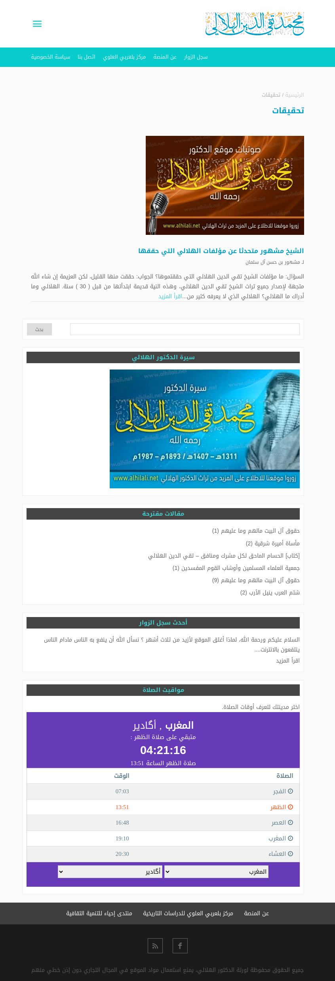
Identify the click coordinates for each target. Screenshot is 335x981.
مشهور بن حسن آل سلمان (273, 262)
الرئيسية (294, 95)
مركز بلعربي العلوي (124, 57)
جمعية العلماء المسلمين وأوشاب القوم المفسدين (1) (236, 568)
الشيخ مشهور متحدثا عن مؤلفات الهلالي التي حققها (221, 251)
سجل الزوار (195, 57)
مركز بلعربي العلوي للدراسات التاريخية (188, 913)
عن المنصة (165, 57)
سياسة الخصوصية (50, 57)
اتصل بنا (86, 57)
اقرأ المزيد (170, 296)
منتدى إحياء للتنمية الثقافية (99, 913)
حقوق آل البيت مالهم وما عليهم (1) (256, 531)
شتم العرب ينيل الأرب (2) (270, 592)
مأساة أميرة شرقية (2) (273, 543)
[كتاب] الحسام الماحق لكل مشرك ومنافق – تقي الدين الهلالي (224, 556)
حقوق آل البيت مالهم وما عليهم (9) (256, 580)
